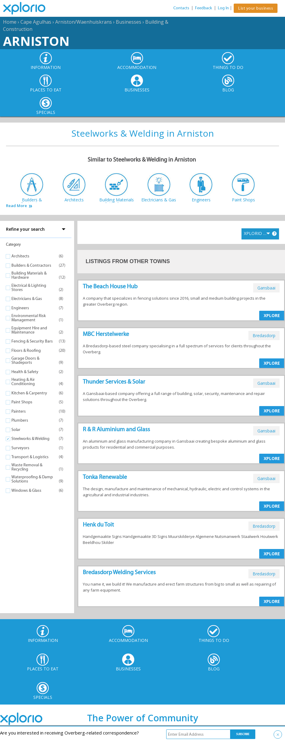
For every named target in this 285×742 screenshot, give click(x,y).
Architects (20, 256)
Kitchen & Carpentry (29, 393)
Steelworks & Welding (30, 438)
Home (9, 22)
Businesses (128, 22)
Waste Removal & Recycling (26, 467)
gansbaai (266, 288)
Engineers (20, 307)
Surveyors (20, 447)
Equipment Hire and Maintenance (29, 330)
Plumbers (19, 420)
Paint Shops (21, 402)
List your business (255, 8)
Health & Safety (24, 371)
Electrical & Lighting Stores (28, 287)
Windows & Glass (26, 490)
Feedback (203, 7)
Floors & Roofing (26, 350)
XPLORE (272, 315)
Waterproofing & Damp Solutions (32, 479)
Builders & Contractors (31, 265)
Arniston (36, 40)
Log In (223, 7)
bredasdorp (264, 335)
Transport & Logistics (30, 456)
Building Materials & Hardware (28, 275)
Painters (18, 411)
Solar (15, 429)
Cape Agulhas (35, 22)
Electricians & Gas (26, 298)
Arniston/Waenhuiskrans (83, 22)
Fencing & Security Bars (32, 341)
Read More (16, 205)
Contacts (181, 7)
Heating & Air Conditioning (23, 381)
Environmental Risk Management (28, 317)
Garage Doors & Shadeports (25, 360)
